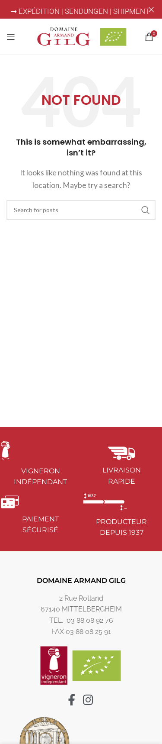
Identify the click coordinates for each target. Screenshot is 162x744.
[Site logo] (81, 35)
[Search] (81, 210)
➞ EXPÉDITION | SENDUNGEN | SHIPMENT (81, 11)
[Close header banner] (151, 9)
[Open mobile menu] (10, 36)
